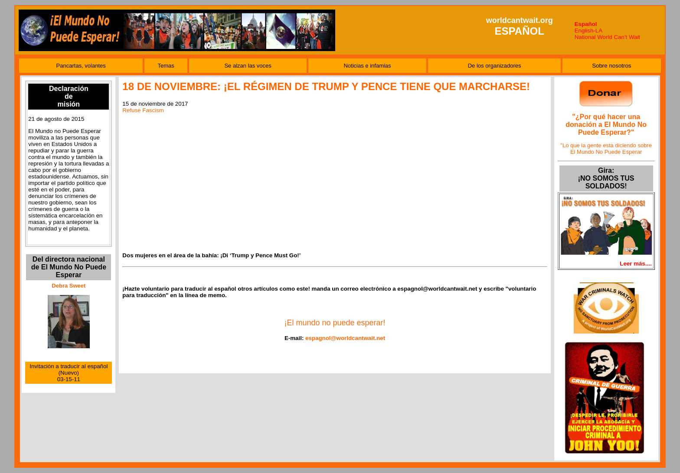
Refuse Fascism (143, 110)
